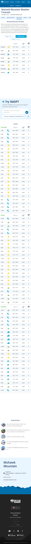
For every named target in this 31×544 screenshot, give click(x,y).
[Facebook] (22, 531)
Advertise (15, 515)
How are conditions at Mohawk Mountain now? (16, 116)
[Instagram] (18, 531)
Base (9, 36)
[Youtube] (9, 531)
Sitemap (15, 523)
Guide (3, 17)
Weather (6, 2)
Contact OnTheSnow (15, 513)
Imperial (18, 524)
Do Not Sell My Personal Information (15, 526)
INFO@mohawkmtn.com (10, 479)
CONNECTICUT (5, 14)
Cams (25, 17)
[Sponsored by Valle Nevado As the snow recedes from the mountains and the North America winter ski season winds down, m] (18, 425)
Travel (12, 2)
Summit (15, 39)
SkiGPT (23, 2)
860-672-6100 (7, 477)
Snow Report (11, 17)
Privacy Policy (15, 519)
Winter (12, 5)
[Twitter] (14, 531)
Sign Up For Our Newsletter (15, 517)
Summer (17, 5)
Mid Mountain (21, 36)
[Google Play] (12, 535)
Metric (15, 524)
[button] (28, 2)
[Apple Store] (20, 535)
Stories (17, 2)
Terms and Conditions (15, 521)
